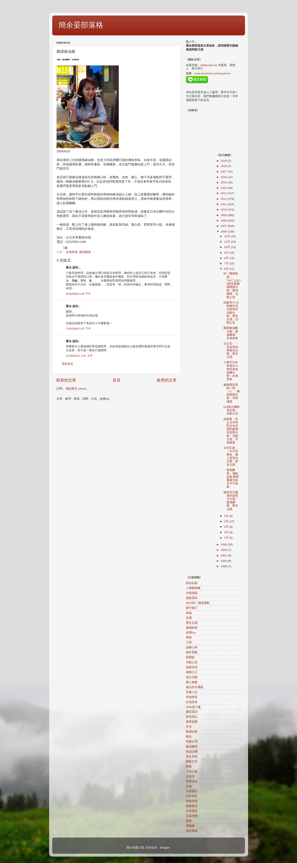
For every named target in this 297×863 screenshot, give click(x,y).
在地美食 (72, 252)
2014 (224, 187)
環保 (189, 637)
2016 (224, 177)
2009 (224, 215)
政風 (189, 766)
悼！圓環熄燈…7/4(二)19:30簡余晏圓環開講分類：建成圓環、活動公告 (232, 285)
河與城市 (192, 810)
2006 (224, 231)
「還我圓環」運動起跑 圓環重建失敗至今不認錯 (231, 478)
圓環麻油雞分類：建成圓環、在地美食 (230, 333)
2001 (224, 555)
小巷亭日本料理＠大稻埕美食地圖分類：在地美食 (230, 371)
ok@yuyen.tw (208, 65)
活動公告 (192, 662)
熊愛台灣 (192, 741)
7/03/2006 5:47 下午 (78, 328)
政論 (189, 612)
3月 (226, 526)
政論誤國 (192, 751)
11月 (227, 241)
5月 (226, 516)
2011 (224, 204)
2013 (224, 193)
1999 (224, 566)
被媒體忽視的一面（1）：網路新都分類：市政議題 (231, 393)
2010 (224, 209)
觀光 (189, 736)
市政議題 (192, 593)
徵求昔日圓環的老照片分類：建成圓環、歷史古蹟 (230, 501)
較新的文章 (66, 380)
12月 (227, 236)
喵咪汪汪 (192, 672)
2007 (224, 225)
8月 (226, 258)
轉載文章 (192, 761)
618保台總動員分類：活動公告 (231, 410)
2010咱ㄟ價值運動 (198, 602)
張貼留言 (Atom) (76, 388)
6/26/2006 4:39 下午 (78, 293)
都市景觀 (192, 652)
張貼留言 (67, 363)
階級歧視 (192, 801)
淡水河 (190, 776)
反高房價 (192, 815)
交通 (189, 617)
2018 (224, 166)
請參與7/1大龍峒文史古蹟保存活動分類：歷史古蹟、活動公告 (231, 312)
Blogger (165, 847)
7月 (226, 263)
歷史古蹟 (192, 622)
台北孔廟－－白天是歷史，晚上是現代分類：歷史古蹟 (230, 456)
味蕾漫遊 (192, 781)
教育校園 (192, 721)
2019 (224, 160)
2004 (224, 549)
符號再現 (192, 697)
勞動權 (190, 825)
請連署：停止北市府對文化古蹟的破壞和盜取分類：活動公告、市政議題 (230, 431)
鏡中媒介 (192, 607)
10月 (227, 247)
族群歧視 (192, 667)
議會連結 (192, 806)
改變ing (190, 632)
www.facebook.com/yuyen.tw (212, 73)
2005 (224, 544)
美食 (189, 820)
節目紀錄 (192, 583)
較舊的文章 (167, 380)
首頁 (116, 380)
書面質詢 (192, 711)
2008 (224, 220)
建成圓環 (85, 252)
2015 (224, 182)
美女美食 (192, 756)
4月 (226, 521)
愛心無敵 (192, 682)
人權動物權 (193, 588)
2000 (224, 560)
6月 (226, 268)
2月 (226, 532)
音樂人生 (192, 692)
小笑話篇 (192, 771)
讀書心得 (192, 647)
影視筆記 (192, 716)
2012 (224, 198)
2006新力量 (193, 707)
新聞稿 (190, 657)
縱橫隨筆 (192, 627)
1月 (226, 537)
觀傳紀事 (192, 731)
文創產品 (192, 791)
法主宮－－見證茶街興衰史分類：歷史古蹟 (230, 350)
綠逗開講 (192, 830)
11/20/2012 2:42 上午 (79, 355)
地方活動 (192, 677)
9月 (226, 252)
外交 (189, 726)
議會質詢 (192, 597)
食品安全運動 (194, 687)
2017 (224, 171)
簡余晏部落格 (80, 25)
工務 (189, 642)
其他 (189, 786)
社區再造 (192, 796)
